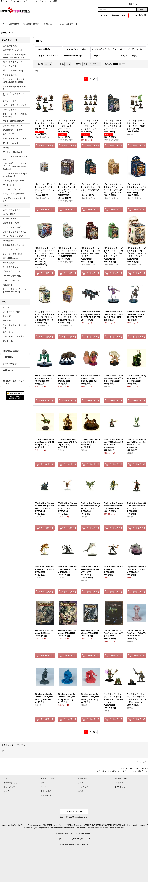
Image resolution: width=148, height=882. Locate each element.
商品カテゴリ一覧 (47, 778)
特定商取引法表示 (11, 351)
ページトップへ (142, 762)
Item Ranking (46, 795)
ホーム (6, 778)
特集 (42, 783)
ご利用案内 (8, 357)
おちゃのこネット (140, 768)
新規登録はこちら (118, 15)
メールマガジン (10, 364)
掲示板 (80, 791)
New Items (45, 787)
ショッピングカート (11, 787)
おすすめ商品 (46, 791)
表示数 (41, 64)
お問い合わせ (9, 370)
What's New (82, 778)
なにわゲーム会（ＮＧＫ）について (14, 382)
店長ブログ (82, 783)
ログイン (103, 15)
